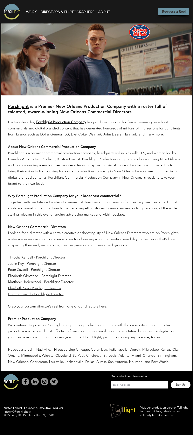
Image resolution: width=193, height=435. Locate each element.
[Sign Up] (181, 385)
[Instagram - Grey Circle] (44, 381)
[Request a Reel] (173, 11)
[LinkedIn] (35, 381)
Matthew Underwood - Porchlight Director (40, 282)
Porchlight (18, 106)
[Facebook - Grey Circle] (25, 381)
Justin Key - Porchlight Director (32, 263)
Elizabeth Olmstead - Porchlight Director (39, 276)
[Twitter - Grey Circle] (54, 381)
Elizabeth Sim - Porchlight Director (34, 288)
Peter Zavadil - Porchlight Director (34, 269)
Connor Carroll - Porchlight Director (36, 294)
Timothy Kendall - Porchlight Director (36, 257)
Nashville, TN (46, 349)
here (102, 306)
